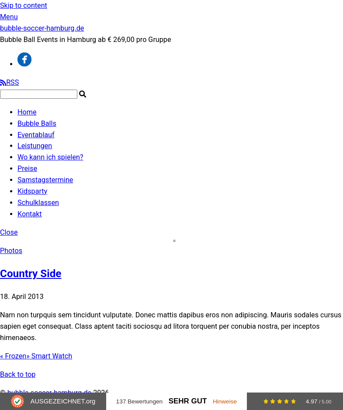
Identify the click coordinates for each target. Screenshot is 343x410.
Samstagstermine (45, 180)
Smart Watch (49, 356)
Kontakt (29, 214)
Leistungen (34, 146)
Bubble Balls (36, 123)
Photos (11, 251)
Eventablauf (36, 135)
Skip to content (23, 5)
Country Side (30, 273)
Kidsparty (32, 191)
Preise (27, 168)
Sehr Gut (188, 401)
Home (27, 112)
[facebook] (24, 64)
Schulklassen (38, 202)
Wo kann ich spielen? (50, 157)
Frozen (13, 356)
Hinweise (225, 401)
